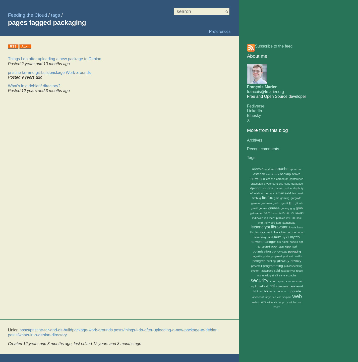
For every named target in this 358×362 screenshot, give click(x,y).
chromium (282, 178)
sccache (291, 275)
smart (272, 281)
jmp (260, 222)
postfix (298, 256)
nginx (285, 241)
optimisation (262, 251)
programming (273, 266)
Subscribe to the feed (274, 46)
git (291, 202)
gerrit (285, 203)
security (259, 280)
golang (285, 208)
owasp (282, 251)
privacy (283, 261)
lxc (289, 232)
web (297, 296)
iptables (280, 217)
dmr (263, 188)
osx (274, 251)
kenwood (269, 222)
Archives (254, 140)
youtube (292, 302)
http (288, 213)
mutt (277, 237)
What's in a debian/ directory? (34, 86)
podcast (288, 256)
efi (251, 193)
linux (300, 227)
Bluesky (254, 115)
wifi (263, 302)
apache (282, 169)
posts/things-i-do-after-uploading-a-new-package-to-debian (165, 330)
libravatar (279, 227)
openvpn (277, 246)
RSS (13, 46)
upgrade (295, 291)
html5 (281, 213)
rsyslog (266, 275)
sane (282, 275)
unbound (282, 291)
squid (254, 286)
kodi (279, 222)
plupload (276, 256)
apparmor (296, 169)
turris (272, 291)
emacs (270, 193)
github (298, 203)
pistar (266, 256)
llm (256, 232)
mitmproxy (260, 237)
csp (281, 183)
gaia (276, 198)
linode (292, 227)
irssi (299, 217)
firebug (256, 198)
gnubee (274, 208)
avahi (269, 174)
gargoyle (296, 198)
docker (288, 188)
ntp (258, 246)
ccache (270, 178)
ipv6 (289, 217)
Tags (251, 157)
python (255, 270)
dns (270, 188)
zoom (276, 307)
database (297, 183)
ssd (260, 286)
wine (270, 302)
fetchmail (297, 193)
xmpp (282, 302)
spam (281, 281)
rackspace (266, 270)
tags (55, 15)
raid (277, 270)
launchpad (289, 222)
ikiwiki (299, 213)
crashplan (257, 183)
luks (277, 232)
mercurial (297, 232)
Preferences (220, 31)
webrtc (256, 302)
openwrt (291, 246)
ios (266, 217)
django (255, 188)
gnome (263, 208)
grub (299, 208)
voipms (286, 297)
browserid (257, 179)
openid (265, 246)
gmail (254, 208)
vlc (274, 297)
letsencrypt (260, 227)
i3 (292, 213)
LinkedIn (254, 111)
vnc (279, 297)
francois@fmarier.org (265, 92)
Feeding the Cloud (27, 15)
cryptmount (271, 183)
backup (285, 174)
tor (266, 291)
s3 (276, 275)
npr (301, 241)
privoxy (296, 261)
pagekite (257, 256)
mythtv (295, 237)
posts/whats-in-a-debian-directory (37, 335)
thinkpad (258, 291)
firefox (267, 198)
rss (259, 275)
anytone (269, 169)
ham (267, 213)
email (280, 193)
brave (296, 174)
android (257, 169)
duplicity (298, 188)
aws (276, 174)
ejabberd (259, 193)
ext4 (288, 193)
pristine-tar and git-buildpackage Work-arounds (49, 72)
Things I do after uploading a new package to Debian (54, 59)
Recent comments (263, 149)
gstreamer (256, 213)
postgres (258, 261)
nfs (279, 241)
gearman (266, 203)
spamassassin (294, 281)
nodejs (294, 241)
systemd (296, 286)
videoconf (258, 297)
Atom (25, 46)
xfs (275, 302)
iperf (272, 217)
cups (287, 183)
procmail (256, 265)
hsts (274, 213)
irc (294, 217)
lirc (252, 232)
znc (300, 302)
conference (296, 178)
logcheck (266, 232)
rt (273, 275)
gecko (276, 203)
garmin (255, 203)
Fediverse (255, 106)
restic (299, 270)
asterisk (259, 174)
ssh (266, 286)
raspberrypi (288, 270)
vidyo (268, 297)
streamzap (282, 286)
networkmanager (263, 242)
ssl (272, 286)
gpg (292, 208)
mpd (270, 237)
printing (271, 260)
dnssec (278, 188)
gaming (285, 198)
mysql (285, 237)
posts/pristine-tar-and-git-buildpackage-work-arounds (66, 330)
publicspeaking (293, 265)
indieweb (257, 217)
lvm (283, 232)
